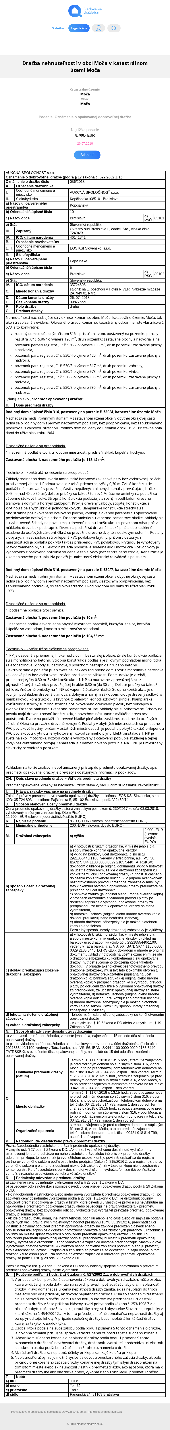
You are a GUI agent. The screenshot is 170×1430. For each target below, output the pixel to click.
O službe (58, 28)
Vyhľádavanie (114, 29)
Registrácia (79, 28)
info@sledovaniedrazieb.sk (105, 1411)
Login (98, 29)
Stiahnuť (87, 155)
